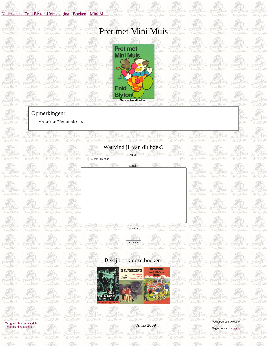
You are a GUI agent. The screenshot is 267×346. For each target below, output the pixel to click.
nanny (236, 339)
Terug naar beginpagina (18, 337)
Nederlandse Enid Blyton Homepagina (35, 13)
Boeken (79, 13)
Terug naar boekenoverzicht (21, 334)
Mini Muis (99, 13)
